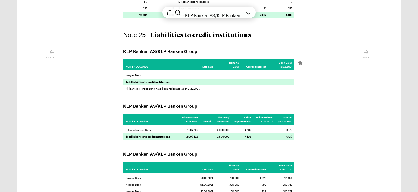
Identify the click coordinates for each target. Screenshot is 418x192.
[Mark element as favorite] (300, 62)
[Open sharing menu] (170, 12)
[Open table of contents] (214, 12)
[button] (191, 35)
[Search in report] (178, 12)
